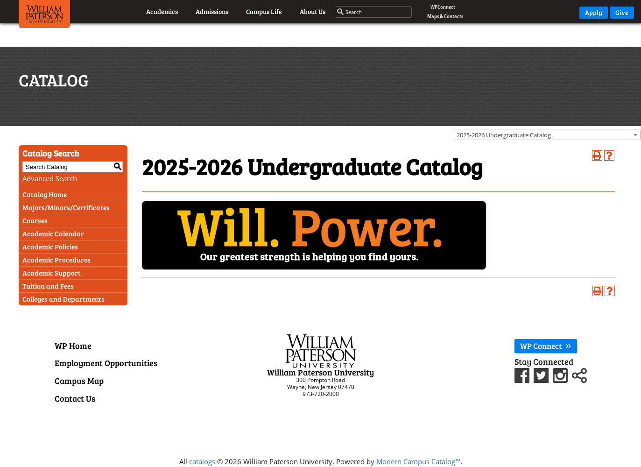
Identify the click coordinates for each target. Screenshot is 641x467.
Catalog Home (44, 194)
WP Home (73, 345)
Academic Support (51, 272)
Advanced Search (49, 178)
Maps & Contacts (445, 16)
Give (621, 12)
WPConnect (442, 7)
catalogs (202, 461)
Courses (35, 220)
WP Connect (545, 345)
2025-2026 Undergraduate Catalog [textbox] (504, 135)
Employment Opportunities (106, 362)
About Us (312, 11)
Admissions (212, 11)
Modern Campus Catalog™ (418, 461)
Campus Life (264, 11)
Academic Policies (50, 246)
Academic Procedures (56, 259)
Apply (593, 12)
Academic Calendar (53, 233)
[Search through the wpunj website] (374, 12)
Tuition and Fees (48, 285)
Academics (162, 11)
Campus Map (79, 380)
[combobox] (547, 134)
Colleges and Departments (63, 299)
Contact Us (75, 398)
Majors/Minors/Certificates (66, 207)
